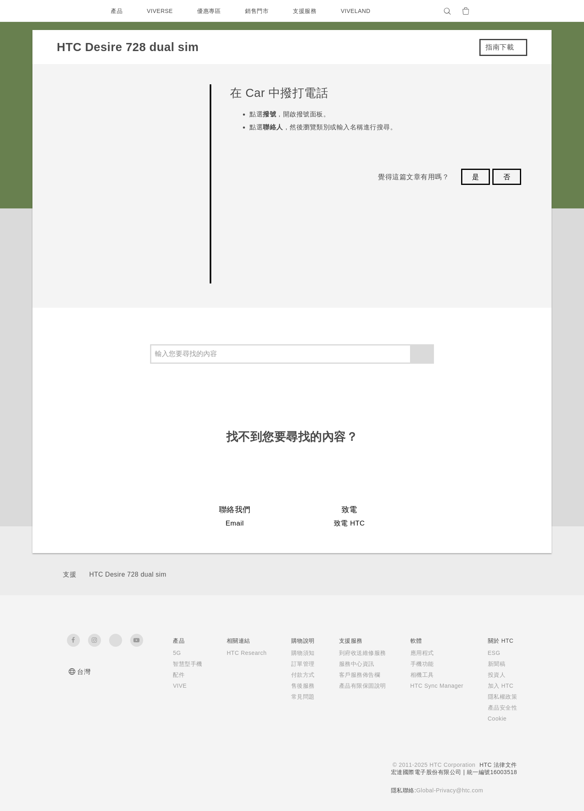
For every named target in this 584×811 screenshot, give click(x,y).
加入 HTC (501, 685)
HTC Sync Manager (435, 685)
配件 (171, 674)
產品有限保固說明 (357, 685)
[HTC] (76, 11)
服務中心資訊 (351, 663)
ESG (494, 653)
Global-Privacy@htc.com (449, 790)
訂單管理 (298, 663)
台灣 (83, 672)
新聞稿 (497, 663)
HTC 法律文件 (498, 764)
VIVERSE (161, 11)
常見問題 (298, 696)
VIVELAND (359, 11)
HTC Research (240, 653)
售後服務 (298, 685)
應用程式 (417, 653)
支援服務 (306, 11)
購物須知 (298, 653)
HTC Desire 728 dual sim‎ (127, 574)
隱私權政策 (502, 696)
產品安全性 (502, 707)
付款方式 (298, 674)
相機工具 (417, 674)
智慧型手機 (180, 663)
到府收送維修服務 (357, 653)
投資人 (497, 674)
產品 (116, 11)
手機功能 (417, 663)
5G (169, 653)
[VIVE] (506, 11)
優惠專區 (211, 11)
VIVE (172, 685)
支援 (69, 574)
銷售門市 (259, 11)
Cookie (498, 718)
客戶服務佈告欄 (355, 674)
